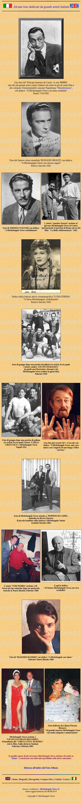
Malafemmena (64, 88)
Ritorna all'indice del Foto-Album (41, 768)
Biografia (23, 779)
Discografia (34, 779)
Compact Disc (47, 779)
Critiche (58, 779)
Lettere (66, 779)
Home (14, 758)
